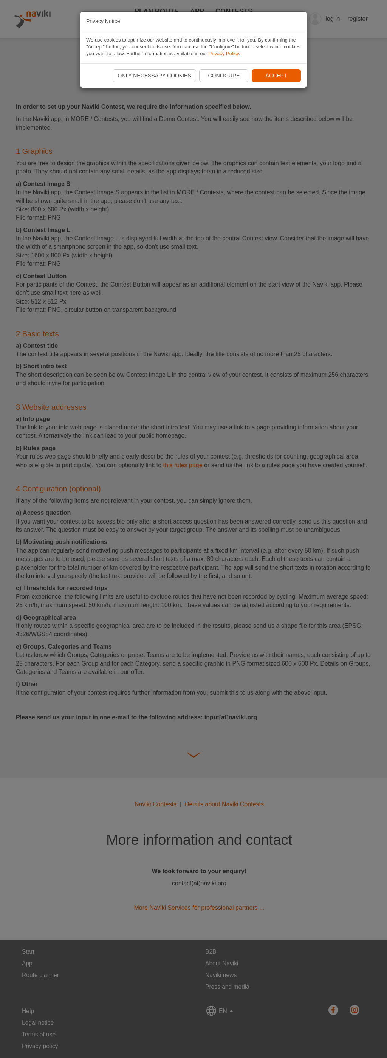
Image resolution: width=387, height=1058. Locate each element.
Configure (224, 76)
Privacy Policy (224, 53)
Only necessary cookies (154, 76)
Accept (276, 76)
